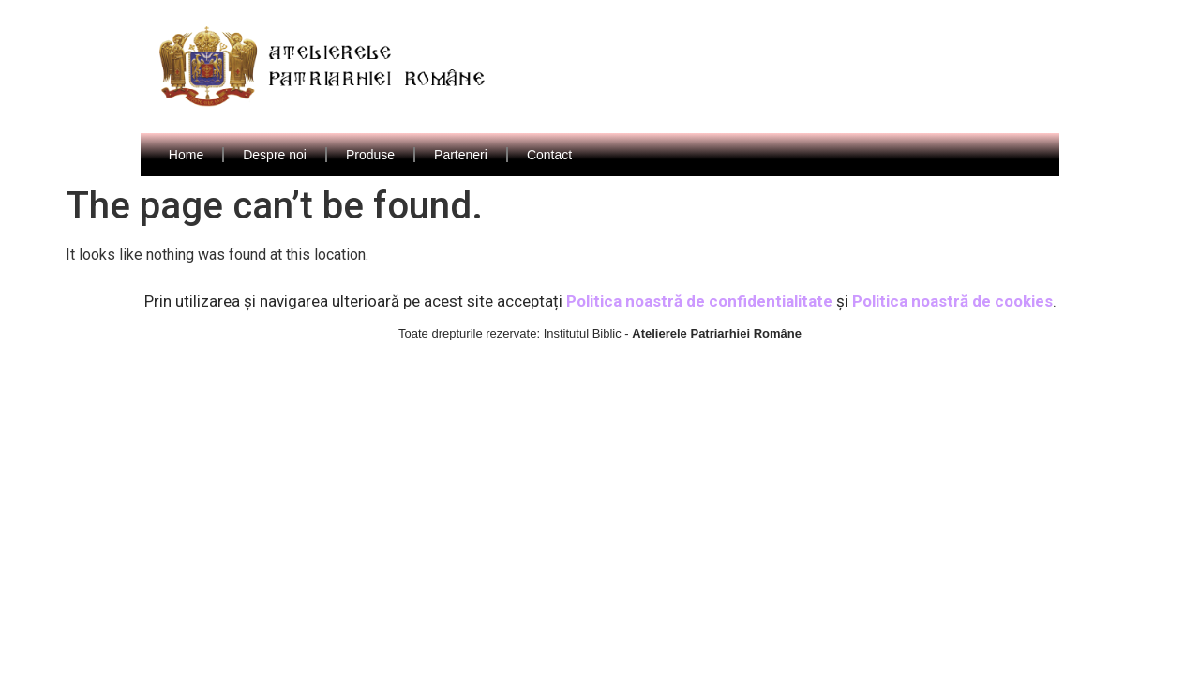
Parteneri (461, 154)
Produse (370, 154)
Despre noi (275, 154)
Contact (549, 154)
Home (186, 154)
